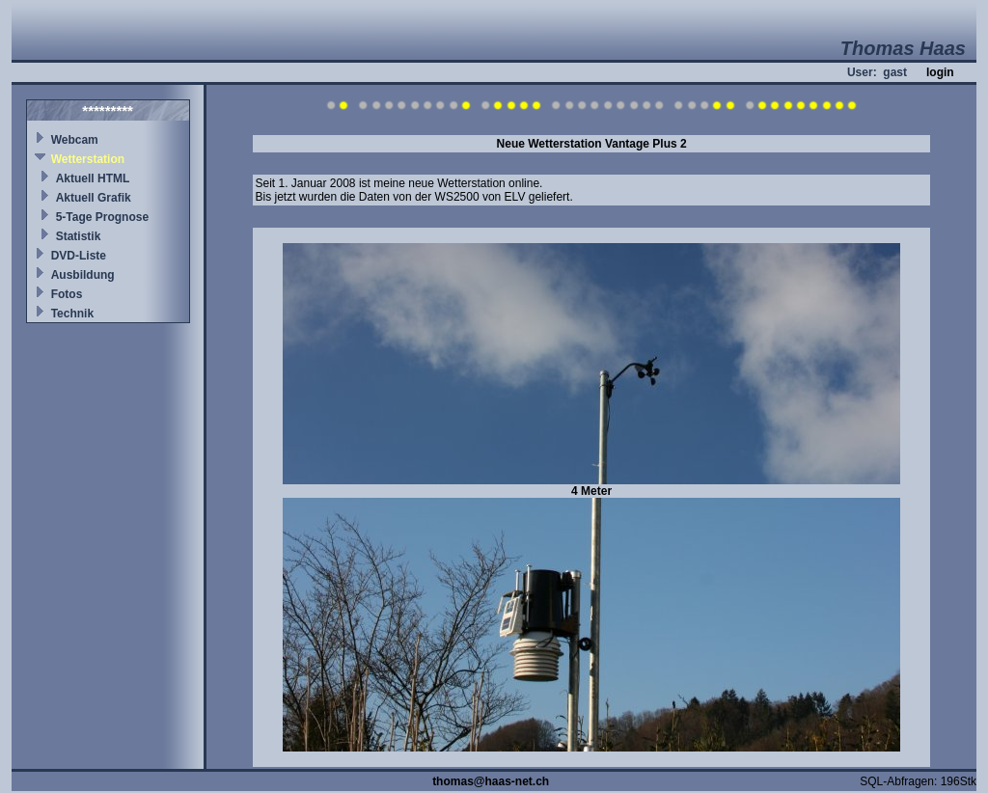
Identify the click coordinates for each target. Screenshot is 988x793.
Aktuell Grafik (93, 198)
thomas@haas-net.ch (490, 781)
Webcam (74, 140)
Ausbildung (83, 275)
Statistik (78, 236)
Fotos (67, 294)
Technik (72, 313)
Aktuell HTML (93, 178)
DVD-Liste (78, 255)
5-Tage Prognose (102, 217)
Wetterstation (87, 159)
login (940, 72)
